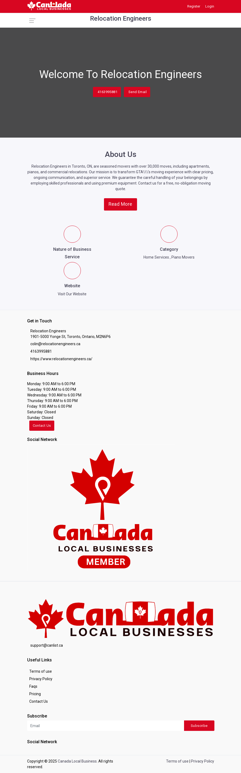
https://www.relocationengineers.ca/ (61, 359)
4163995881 (107, 92)
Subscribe (199, 726)
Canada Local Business (77, 761)
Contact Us (42, 426)
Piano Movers (183, 257)
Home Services (156, 257)
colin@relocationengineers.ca (55, 344)
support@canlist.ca (46, 645)
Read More (120, 204)
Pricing (35, 694)
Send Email (137, 92)
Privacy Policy (40, 679)
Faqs (33, 686)
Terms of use (40, 671)
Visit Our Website (72, 294)
